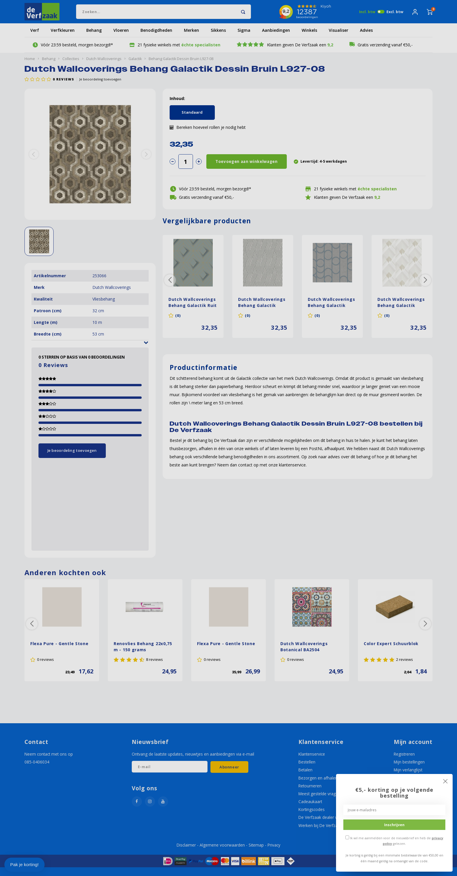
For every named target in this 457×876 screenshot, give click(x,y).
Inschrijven (394, 824)
